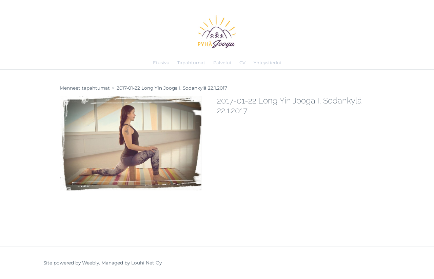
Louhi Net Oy (146, 262)
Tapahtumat (191, 62)
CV (242, 62)
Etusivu (161, 62)
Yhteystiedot (267, 62)
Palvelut (222, 62)
